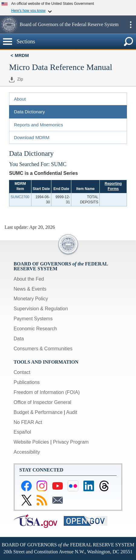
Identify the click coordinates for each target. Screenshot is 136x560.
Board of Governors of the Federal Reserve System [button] (69, 24)
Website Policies (31, 442)
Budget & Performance (38, 412)
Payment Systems (33, 318)
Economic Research (35, 328)
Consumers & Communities (43, 348)
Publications (27, 382)
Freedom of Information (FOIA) (47, 392)
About (20, 99)
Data (19, 338)
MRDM (22, 55)
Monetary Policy (31, 298)
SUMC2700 (20, 197)
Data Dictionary (29, 111)
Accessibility (27, 452)
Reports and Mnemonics (38, 124)
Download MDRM (32, 137)
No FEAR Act (28, 422)
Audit (71, 412)
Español (22, 432)
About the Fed (29, 279)
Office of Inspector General (42, 402)
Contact (22, 372)
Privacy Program (71, 442)
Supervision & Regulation (41, 308)
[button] (9, 24)
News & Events (30, 289)
